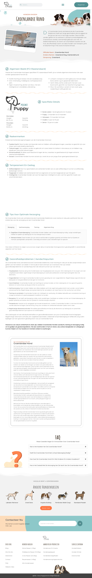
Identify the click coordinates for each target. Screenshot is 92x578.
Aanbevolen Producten (51, 544)
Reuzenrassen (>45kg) (29, 559)
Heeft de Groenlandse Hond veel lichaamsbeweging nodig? (50, 453)
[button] (63, 5)
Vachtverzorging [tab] (24, 227)
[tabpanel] (46, 237)
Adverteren (8, 556)
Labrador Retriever (12, 502)
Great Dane (29, 502)
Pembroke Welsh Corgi (63, 502)
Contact (7, 559)
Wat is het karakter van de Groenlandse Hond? (46, 446)
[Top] (4, 566)
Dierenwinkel (76, 556)
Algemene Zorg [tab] (49, 227)
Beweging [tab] (11, 227)
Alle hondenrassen (28, 563)
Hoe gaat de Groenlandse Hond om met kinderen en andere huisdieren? (55, 459)
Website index (9, 567)
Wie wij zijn (9, 552)
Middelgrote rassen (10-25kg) (31, 552)
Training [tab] (36, 227)
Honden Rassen (27, 544)
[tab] (58, 227)
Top (4, 569)
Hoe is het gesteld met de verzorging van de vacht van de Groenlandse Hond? (56, 465)
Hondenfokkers (76, 548)
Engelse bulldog (46, 502)
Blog (6, 548)
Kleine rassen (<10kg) (29, 548)
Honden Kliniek (76, 552)
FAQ (6, 563)
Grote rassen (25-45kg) (29, 556)
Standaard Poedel (80, 502)
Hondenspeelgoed (49, 552)
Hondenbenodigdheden (50, 556)
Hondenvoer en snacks (50, 548)
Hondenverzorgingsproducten (52, 559)
